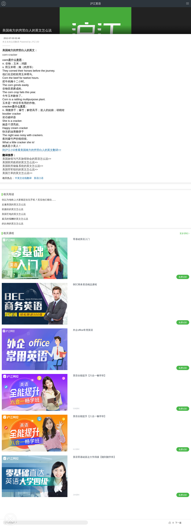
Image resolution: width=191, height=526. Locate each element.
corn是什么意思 (12, 59)
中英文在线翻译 (23, 178)
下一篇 (178, 523)
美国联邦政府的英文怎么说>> (20, 162)
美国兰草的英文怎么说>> (17, 173)
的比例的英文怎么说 (12, 223)
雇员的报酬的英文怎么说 (15, 219)
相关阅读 (8, 194)
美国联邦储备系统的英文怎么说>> (22, 165)
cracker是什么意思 (13, 106)
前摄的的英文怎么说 (12, 209)
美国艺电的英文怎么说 (14, 214)
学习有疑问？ (11, 522)
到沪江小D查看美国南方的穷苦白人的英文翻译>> (31, 149)
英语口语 (38, 178)
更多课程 (184, 233)
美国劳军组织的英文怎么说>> (20, 169)
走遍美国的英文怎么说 (14, 204)
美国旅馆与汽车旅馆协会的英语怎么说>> (26, 158)
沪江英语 (95, 3)
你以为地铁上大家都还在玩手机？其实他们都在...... (29, 199)
